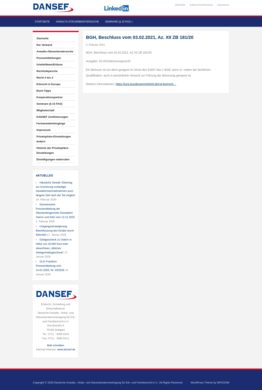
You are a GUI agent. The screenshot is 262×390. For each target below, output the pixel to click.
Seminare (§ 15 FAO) (119, 21)
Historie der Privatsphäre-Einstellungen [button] (52, 150)
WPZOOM (223, 382)
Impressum (223, 4)
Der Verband (44, 44)
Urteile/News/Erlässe (49, 64)
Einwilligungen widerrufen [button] (53, 159)
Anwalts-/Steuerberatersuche (77, 21)
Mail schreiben (55, 345)
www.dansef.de (66, 349)
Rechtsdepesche (47, 71)
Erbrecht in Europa (48, 84)
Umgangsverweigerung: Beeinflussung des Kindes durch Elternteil (55, 230)
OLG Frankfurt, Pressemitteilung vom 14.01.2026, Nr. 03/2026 (50, 266)
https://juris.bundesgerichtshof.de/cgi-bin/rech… (146, 84)
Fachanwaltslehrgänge (50, 123)
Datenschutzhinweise (201, 4)
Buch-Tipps (43, 90)
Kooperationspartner (49, 97)
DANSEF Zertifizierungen (52, 116)
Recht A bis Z (44, 77)
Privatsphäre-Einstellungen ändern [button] (53, 139)
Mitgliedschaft (45, 110)
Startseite (180, 4)
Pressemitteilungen (48, 58)
